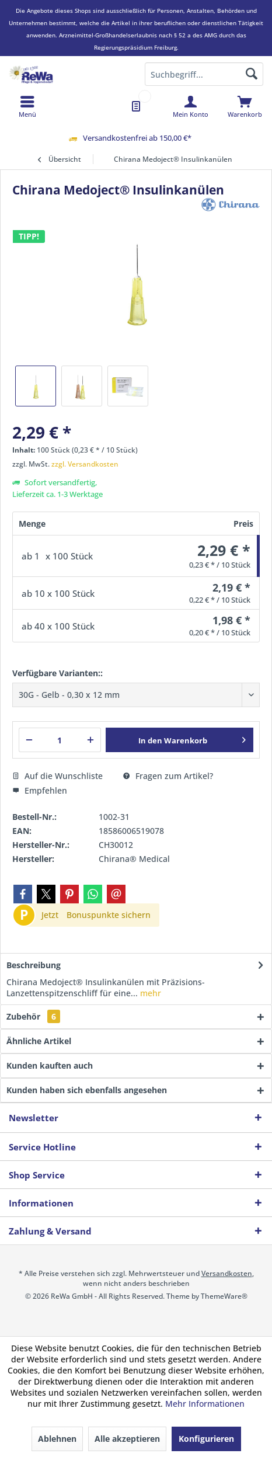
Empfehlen (39, 790)
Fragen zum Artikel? (168, 775)
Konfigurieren (206, 1438)
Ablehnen (57, 1438)
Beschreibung (33, 965)
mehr (149, 993)
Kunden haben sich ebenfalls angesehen (86, 1090)
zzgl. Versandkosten (84, 464)
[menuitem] (245, 106)
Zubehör (33, 1016)
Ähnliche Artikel (38, 1040)
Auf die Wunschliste (57, 775)
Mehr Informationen (205, 1403)
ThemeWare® (224, 1296)
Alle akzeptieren (127, 1438)
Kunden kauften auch (49, 1065)
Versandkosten (226, 1273)
